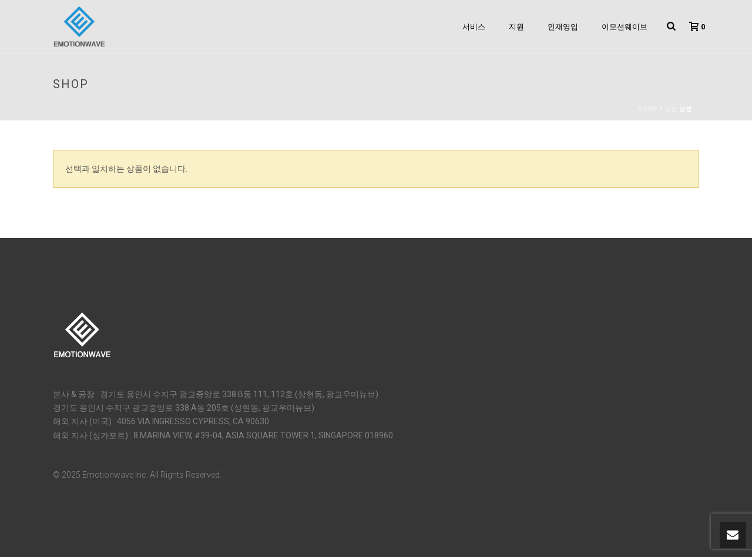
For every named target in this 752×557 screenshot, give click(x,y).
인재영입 (563, 26)
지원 (516, 26)
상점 (670, 109)
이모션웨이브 (624, 26)
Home (648, 109)
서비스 (473, 26)
